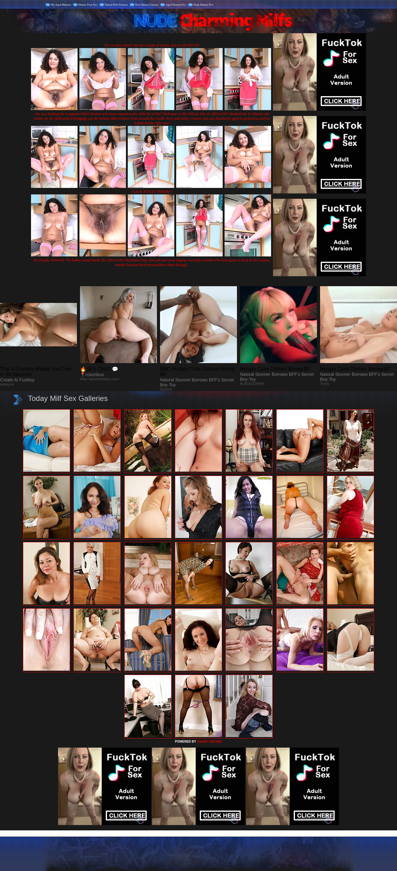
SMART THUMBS (209, 741)
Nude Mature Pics (204, 4)
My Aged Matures (61, 4)
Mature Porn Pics (88, 4)
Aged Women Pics (176, 4)
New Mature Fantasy (146, 4)
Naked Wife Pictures (116, 4)
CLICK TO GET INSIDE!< (152, 191)
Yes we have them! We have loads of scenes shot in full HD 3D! (152, 45)
